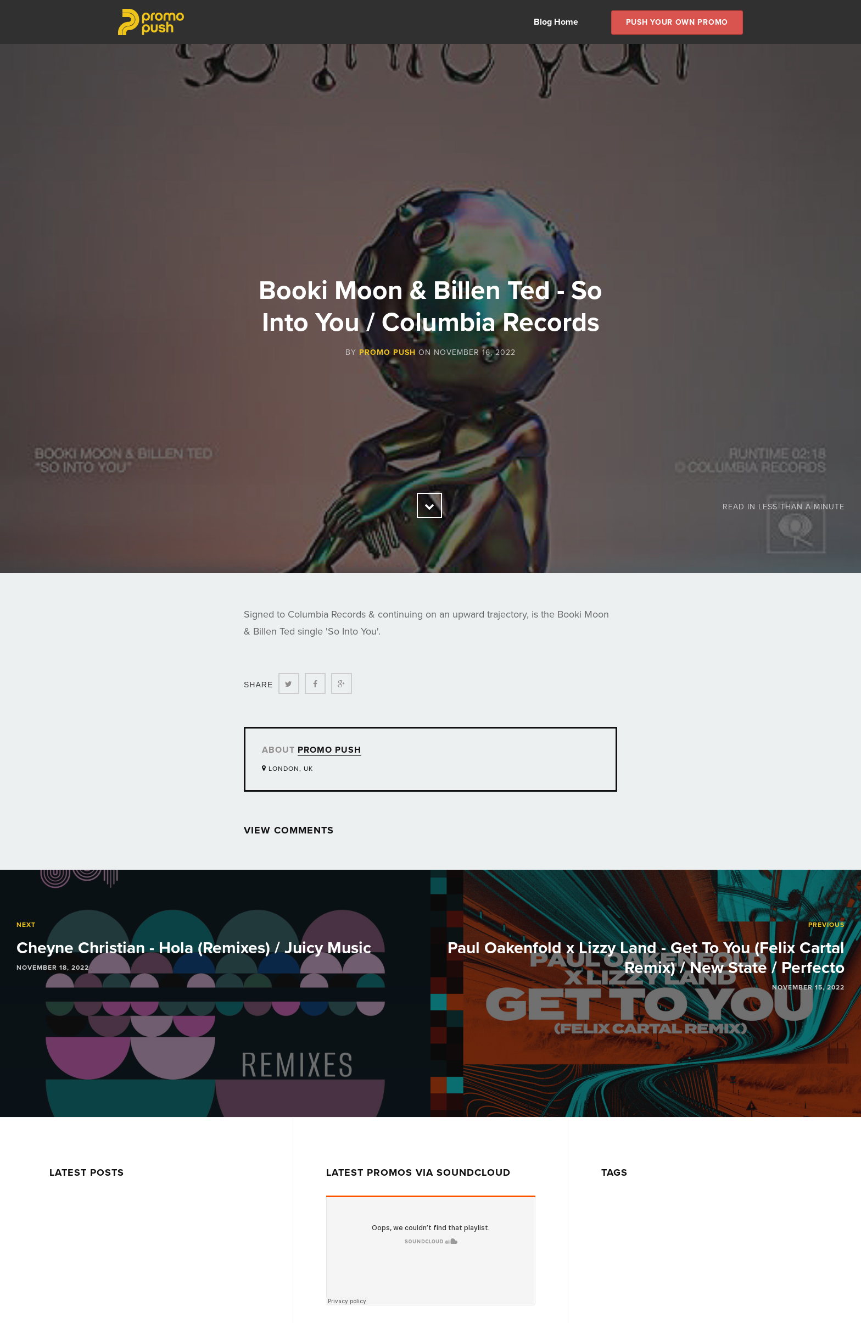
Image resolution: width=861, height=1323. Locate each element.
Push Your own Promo (677, 22)
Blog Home (556, 21)
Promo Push (387, 352)
